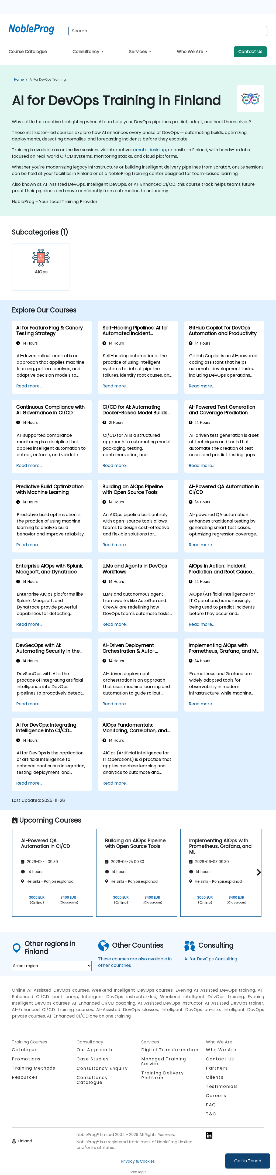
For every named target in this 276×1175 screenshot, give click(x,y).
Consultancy (86, 52)
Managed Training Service (163, 1061)
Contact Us (250, 52)
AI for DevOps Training (48, 79)
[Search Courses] (167, 31)
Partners (217, 1068)
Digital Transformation (169, 1050)
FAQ (211, 1105)
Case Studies (93, 1059)
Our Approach (94, 1050)
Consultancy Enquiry (102, 1068)
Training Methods (34, 1068)
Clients (214, 1077)
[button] (257, 872)
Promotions (26, 1059)
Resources (25, 1077)
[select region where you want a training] (52, 966)
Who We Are (190, 52)
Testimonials (222, 1086)
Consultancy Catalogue (92, 1079)
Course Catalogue (28, 52)
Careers (216, 1095)
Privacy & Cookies (138, 1161)
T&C (211, 1114)
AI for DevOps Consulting (210, 959)
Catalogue (25, 1050)
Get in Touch (247, 1161)
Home (19, 79)
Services (138, 52)
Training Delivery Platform (162, 1075)
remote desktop (148, 150)
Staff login (138, 1172)
